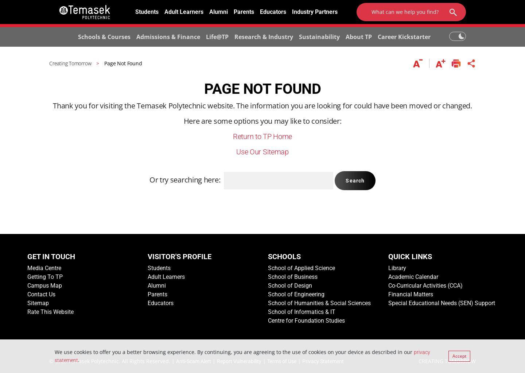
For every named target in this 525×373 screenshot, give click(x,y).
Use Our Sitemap (262, 151)
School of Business (293, 276)
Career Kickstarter (404, 37)
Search (355, 181)
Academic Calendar (413, 276)
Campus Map (44, 285)
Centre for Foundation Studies (306, 320)
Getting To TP (45, 276)
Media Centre (44, 268)
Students (147, 11)
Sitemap (38, 303)
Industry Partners (315, 11)
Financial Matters (410, 294)
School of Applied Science (301, 268)
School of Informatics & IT (301, 311)
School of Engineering (296, 294)
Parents (244, 11)
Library (397, 268)
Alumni (218, 11)
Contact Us (41, 294)
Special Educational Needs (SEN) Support (441, 303)
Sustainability (319, 37)
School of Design (290, 285)
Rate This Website (50, 311)
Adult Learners (183, 11)
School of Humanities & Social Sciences (319, 303)
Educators (273, 11)
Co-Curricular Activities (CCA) (425, 285)
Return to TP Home (262, 136)
